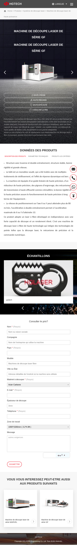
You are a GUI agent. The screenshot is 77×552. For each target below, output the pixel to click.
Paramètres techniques (38, 159)
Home (10, 11)
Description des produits (15, 161)
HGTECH (38, 544)
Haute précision (38, 101)
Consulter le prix (38, 112)
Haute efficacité (38, 106)
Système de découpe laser (34, 11)
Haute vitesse (38, 95)
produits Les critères (61, 159)
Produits (17, 11)
